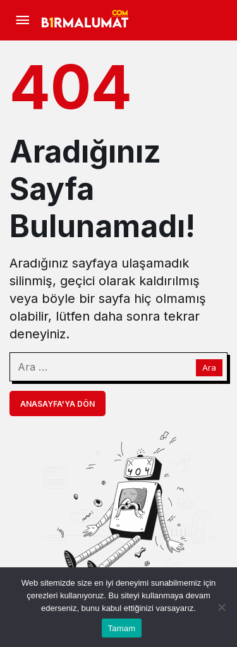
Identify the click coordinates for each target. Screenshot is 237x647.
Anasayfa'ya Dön (57, 404)
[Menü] (22, 20)
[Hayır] (221, 607)
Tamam (122, 628)
